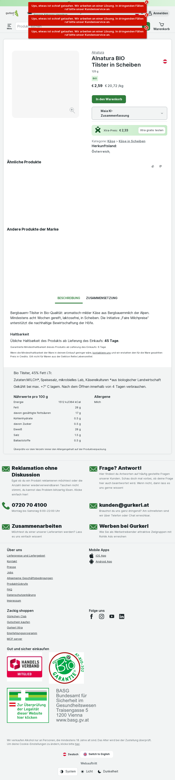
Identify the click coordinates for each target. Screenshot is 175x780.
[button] (158, 13)
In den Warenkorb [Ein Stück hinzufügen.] (109, 99)
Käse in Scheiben (132, 141)
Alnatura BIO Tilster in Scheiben (129, 61)
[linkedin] (121, 616)
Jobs (10, 572)
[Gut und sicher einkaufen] (66, 668)
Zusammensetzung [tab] (102, 298)
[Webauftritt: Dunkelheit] (107, 771)
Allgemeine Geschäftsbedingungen (30, 578)
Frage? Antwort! (120, 468)
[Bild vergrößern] (73, 111)
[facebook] (91, 616)
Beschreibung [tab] (68, 298)
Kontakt (12, 561)
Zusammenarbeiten (37, 526)
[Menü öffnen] (9, 26)
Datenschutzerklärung (21, 595)
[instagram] (101, 616)
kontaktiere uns (102, 352)
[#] (28, 705)
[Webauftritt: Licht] (86, 771)
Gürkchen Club (16, 616)
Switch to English (97, 754)
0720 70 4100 (29, 505)
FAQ (9, 589)
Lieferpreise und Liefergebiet (26, 555)
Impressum (14, 600)
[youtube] (111, 616)
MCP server (14, 638)
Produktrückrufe (17, 583)
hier (77, 744)
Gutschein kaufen (18, 622)
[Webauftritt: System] (68, 771)
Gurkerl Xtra (15, 627)
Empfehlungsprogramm (22, 633)
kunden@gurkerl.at (124, 505)
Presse (11, 567)
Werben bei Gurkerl (124, 526)
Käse (111, 141)
